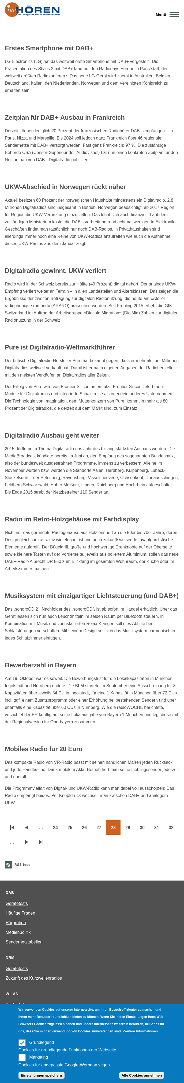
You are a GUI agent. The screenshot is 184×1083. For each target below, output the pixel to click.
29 (130, 829)
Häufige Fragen (20, 913)
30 (144, 829)
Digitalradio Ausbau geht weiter (52, 435)
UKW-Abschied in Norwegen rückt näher (65, 186)
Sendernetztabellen (24, 942)
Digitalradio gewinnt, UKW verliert (55, 270)
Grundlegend (41, 1042)
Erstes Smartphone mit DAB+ (49, 48)
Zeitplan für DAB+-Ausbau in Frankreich (65, 117)
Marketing (38, 1057)
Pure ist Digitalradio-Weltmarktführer (60, 347)
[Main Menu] (166, 14)
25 (72, 829)
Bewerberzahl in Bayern (40, 665)
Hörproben (16, 922)
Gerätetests (17, 903)
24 (58, 829)
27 (101, 829)
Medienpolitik (18, 932)
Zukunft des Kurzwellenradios (34, 978)
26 (87, 829)
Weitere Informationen (140, 1031)
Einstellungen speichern (41, 1075)
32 (173, 829)
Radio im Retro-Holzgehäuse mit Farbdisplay (72, 519)
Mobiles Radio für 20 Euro (43, 749)
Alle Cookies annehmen (142, 1075)
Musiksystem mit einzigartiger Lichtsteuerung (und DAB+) (92, 595)
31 (159, 829)
